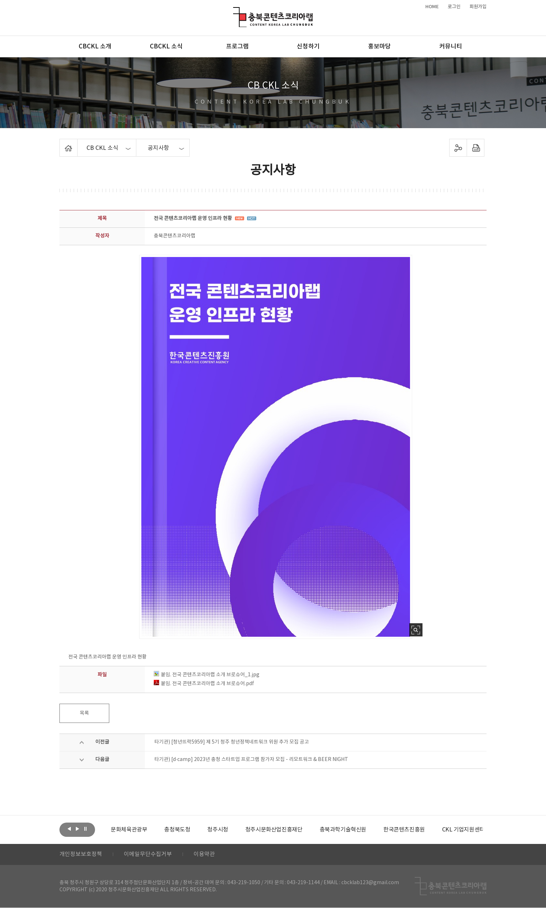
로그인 (454, 7)
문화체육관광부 (129, 829)
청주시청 (217, 829)
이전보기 (69, 829)
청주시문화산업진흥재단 (274, 829)
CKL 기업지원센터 (463, 829)
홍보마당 (379, 46)
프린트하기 (475, 147)
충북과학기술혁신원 (342, 829)
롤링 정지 (85, 829)
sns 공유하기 (458, 147)
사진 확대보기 (415, 629)
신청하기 (308, 46)
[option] (129, 830)
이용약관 (204, 854)
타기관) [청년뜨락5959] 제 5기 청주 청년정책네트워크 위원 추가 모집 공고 (231, 742)
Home (61, 143)
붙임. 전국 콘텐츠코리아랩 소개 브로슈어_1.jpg (206, 675)
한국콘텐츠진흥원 (404, 829)
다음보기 (77, 829)
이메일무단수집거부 (148, 854)
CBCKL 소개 (95, 46)
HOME (432, 7)
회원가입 (478, 7)
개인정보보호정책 (80, 854)
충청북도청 (177, 829)
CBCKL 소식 (166, 46)
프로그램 (237, 46)
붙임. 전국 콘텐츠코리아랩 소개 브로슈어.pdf (204, 684)
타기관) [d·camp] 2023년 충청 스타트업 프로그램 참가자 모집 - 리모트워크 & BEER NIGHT (251, 759)
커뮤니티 (450, 46)
